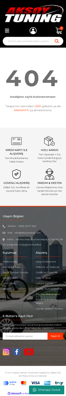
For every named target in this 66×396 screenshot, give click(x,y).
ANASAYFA (21, 110)
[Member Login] (33, 30)
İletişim (7, 288)
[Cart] (59, 30)
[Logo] (33, 14)
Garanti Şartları (44, 283)
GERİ (37, 106)
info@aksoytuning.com (28, 232)
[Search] (33, 41)
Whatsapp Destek (46, 390)
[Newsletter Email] (25, 336)
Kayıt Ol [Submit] (55, 336)
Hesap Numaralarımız (49, 288)
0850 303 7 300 (27, 226)
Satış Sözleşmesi (46, 261)
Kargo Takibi (10, 277)
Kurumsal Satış (12, 267)
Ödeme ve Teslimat (47, 267)
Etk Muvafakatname (48, 294)
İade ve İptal (43, 277)
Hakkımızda (10, 261)
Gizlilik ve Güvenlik (47, 272)
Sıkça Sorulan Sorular (15, 272)
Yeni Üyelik (9, 283)
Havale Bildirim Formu (49, 308)
